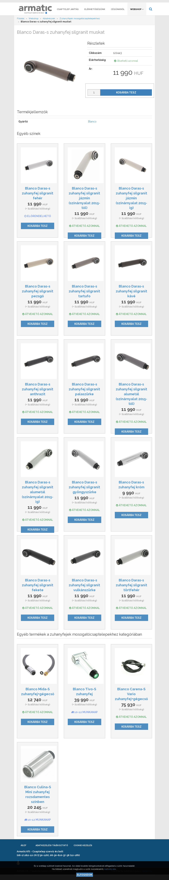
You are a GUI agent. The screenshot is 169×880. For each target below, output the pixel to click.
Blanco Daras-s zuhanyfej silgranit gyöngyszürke (84, 490)
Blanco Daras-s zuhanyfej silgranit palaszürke (84, 392)
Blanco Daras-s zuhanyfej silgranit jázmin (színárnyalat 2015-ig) (131, 201)
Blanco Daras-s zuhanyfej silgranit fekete (37, 588)
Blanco (92, 125)
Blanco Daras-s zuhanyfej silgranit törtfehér (131, 588)
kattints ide (110, 869)
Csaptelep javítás (68, 12)
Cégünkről (118, 12)
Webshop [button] (136, 13)
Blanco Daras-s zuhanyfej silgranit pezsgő (37, 294)
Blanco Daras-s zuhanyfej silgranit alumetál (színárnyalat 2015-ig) (37, 495)
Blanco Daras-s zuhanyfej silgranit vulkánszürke (84, 588)
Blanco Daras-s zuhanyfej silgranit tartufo (84, 294)
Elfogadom (84, 874)
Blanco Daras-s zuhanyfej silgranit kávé (131, 294)
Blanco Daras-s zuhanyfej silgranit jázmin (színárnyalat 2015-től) (84, 201)
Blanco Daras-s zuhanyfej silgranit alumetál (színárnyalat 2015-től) (131, 397)
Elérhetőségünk (94, 12)
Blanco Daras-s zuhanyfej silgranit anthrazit (37, 392)
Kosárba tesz (126, 95)
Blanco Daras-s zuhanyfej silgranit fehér (37, 196)
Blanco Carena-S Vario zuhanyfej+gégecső (131, 697)
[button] (135, 3)
